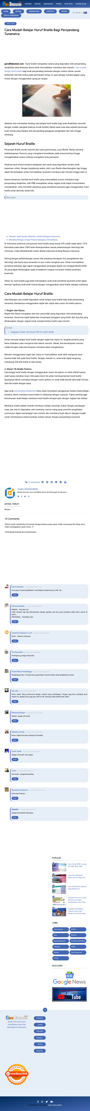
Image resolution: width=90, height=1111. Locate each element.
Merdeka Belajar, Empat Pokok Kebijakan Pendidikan (33, 240)
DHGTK (73, 935)
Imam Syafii (17, 751)
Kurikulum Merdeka (78, 941)
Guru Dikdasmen (27, 489)
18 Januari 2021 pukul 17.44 (36, 790)
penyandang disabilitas (25, 391)
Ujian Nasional (76, 952)
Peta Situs (68, 4)
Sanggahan (48, 4)
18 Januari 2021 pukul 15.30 (30, 751)
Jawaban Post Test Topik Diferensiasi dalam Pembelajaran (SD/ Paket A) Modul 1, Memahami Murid (77, 900)
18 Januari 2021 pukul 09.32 (34, 713)
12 (32, 482)
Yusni (14, 771)
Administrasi (34, 11)
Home (6, 11)
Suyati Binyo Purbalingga (22, 671)
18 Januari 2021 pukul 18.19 (27, 809)
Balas (15, 595)
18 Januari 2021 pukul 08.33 (31, 652)
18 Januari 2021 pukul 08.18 (40, 633)
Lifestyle (50, 11)
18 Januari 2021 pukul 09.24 (27, 691)
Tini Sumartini (17, 652)
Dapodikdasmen (59, 941)
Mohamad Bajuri (18, 713)
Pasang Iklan (81, 4)
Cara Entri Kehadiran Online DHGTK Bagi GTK (76, 876)
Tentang (28, 4)
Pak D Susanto (18, 587)
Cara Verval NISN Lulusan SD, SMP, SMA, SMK (77, 865)
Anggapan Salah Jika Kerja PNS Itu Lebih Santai (32, 332)
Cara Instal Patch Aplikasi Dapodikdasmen (77, 888)
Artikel (18, 11)
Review (64, 11)
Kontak (38, 4)
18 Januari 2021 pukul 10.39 (33, 732)
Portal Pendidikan (11, 15)
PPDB (73, 947)
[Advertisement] (46, 49)
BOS (55, 935)
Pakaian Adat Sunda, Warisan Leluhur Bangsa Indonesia (34, 236)
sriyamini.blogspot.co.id (22, 633)
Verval (56, 958)
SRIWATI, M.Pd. (18, 732)
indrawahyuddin (18, 606)
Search (76, 13)
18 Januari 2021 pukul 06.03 (33, 606)
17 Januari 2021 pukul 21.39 (32, 587)
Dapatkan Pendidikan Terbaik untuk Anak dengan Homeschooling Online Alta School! (76, 911)
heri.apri (15, 691)
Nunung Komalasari (20, 790)
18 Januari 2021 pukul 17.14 (25, 771)
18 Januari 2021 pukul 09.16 (41, 672)
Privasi (58, 4)
